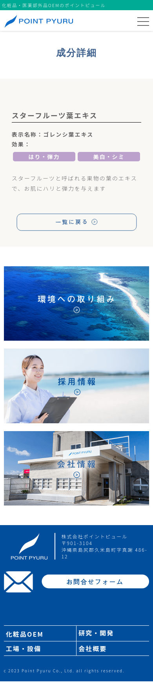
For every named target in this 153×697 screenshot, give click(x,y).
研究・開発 (96, 632)
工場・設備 (23, 648)
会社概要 (92, 648)
